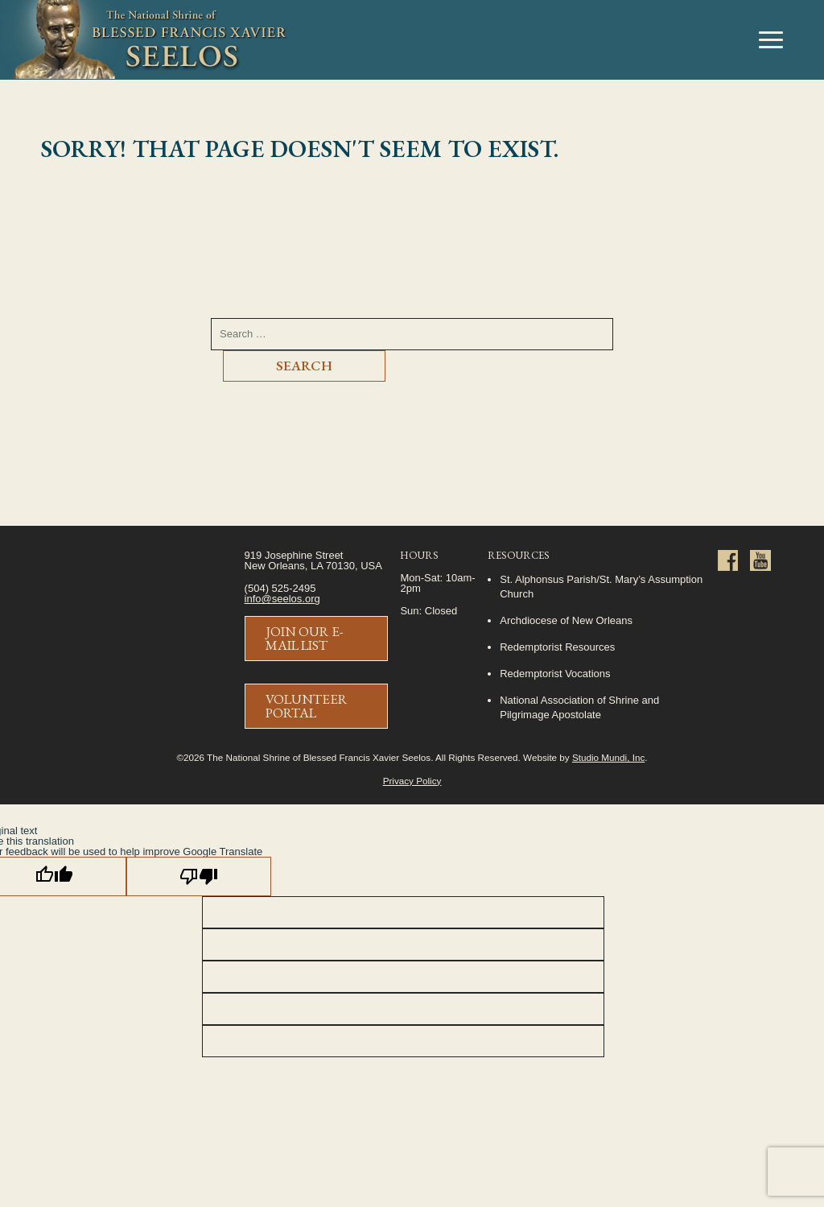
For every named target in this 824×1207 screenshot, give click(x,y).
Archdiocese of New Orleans (566, 620)
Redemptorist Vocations (555, 674)
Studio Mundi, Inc (608, 757)
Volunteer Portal (307, 705)
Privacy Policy (412, 780)
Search (304, 365)
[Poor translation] (198, 876)
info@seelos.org (282, 599)
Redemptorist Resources (557, 647)
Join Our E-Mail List (305, 638)
